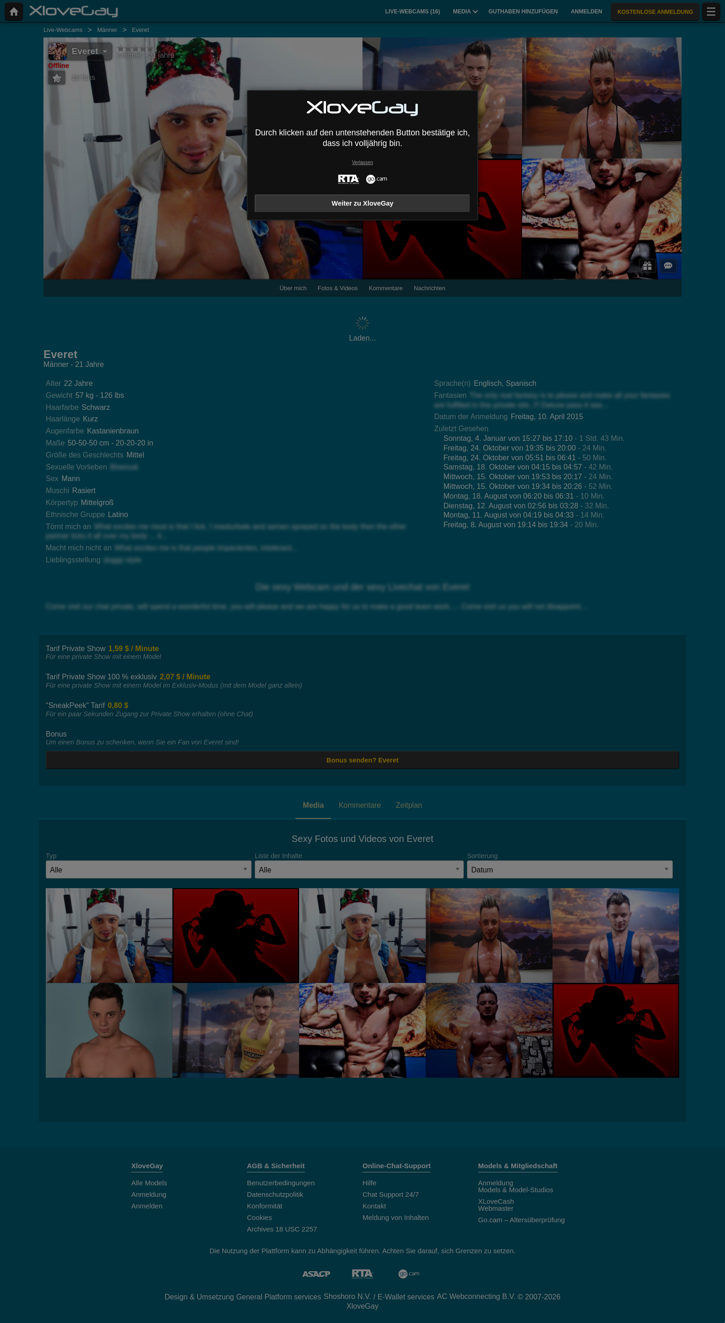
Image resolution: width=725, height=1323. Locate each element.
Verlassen (362, 162)
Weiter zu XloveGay (362, 203)
